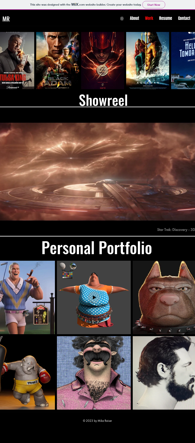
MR (6, 18)
